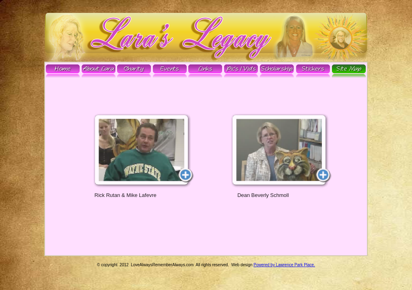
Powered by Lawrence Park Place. (284, 265)
